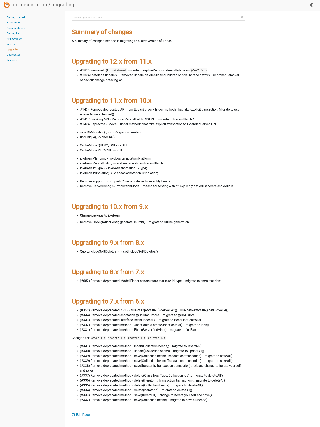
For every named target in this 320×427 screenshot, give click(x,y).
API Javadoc (14, 38)
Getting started (16, 17)
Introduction (14, 22)
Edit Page (81, 415)
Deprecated (14, 54)
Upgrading (13, 49)
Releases (12, 60)
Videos (11, 44)
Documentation (30, 4)
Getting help (14, 33)
